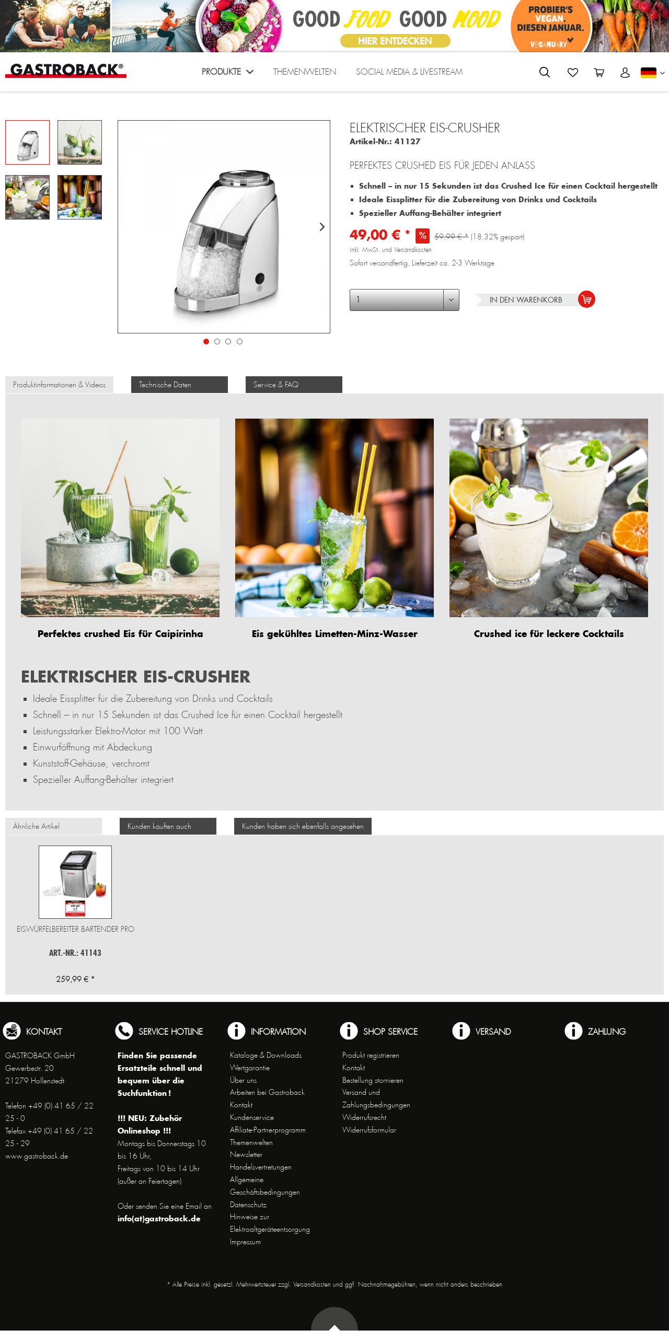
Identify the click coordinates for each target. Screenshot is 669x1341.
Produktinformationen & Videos (59, 384)
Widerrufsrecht (364, 1117)
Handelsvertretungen (261, 1167)
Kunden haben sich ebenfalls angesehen (303, 826)
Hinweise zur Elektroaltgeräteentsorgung (270, 1223)
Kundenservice (252, 1117)
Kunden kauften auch (159, 826)
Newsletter (246, 1154)
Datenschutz (248, 1204)
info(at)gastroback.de (159, 1218)
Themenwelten (251, 1142)
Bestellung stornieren (372, 1080)
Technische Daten (165, 384)
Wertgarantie (250, 1067)
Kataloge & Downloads (266, 1055)
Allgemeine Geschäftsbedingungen (265, 1186)
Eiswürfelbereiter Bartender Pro (75, 929)
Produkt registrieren (370, 1055)
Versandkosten (312, 1284)
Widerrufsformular (369, 1130)
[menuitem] (227, 74)
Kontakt (241, 1104)
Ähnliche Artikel (36, 826)
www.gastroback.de (36, 1156)
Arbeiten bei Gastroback (267, 1092)
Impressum (245, 1241)
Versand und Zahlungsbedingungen (376, 1098)
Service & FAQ (275, 384)
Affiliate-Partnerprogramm (268, 1130)
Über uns (243, 1080)
